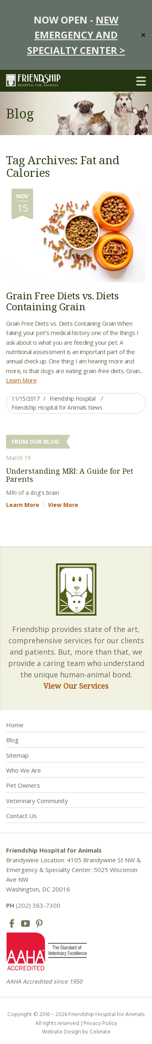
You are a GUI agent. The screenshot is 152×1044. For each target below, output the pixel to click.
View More (63, 505)
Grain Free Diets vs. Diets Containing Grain (62, 301)
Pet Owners (23, 785)
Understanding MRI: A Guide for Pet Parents (69, 475)
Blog (12, 740)
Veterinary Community (37, 801)
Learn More (21, 380)
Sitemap (17, 755)
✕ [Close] (143, 34)
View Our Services (76, 686)
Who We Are (23, 770)
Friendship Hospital (72, 398)
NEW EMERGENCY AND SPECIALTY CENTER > (76, 35)
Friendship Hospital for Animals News (56, 407)
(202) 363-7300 (33, 905)
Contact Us (21, 816)
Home (15, 725)
